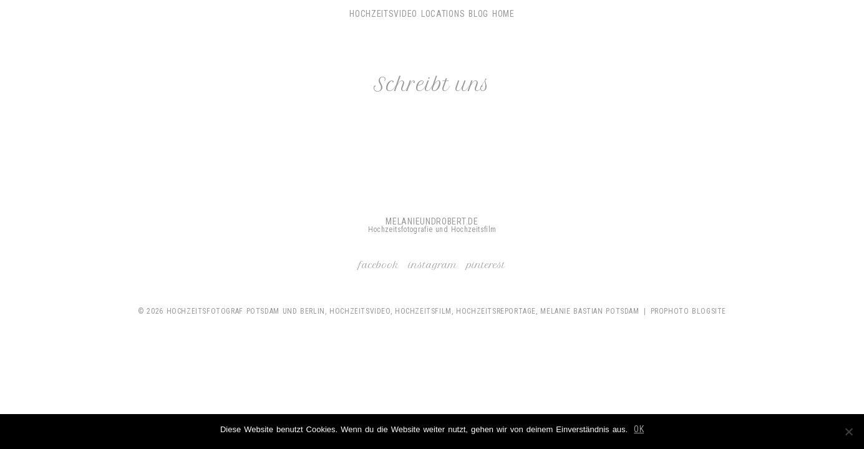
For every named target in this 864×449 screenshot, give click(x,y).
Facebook (379, 265)
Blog (478, 14)
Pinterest (486, 265)
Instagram (433, 265)
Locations (443, 14)
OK (639, 429)
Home (503, 14)
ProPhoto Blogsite (688, 311)
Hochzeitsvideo (383, 14)
